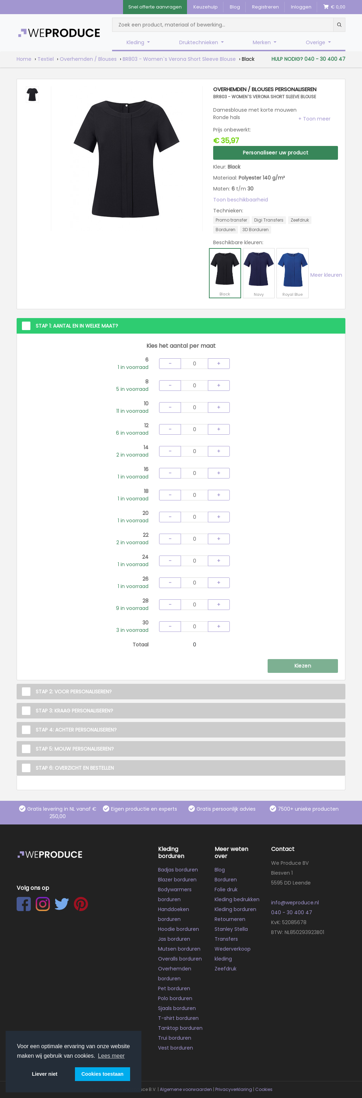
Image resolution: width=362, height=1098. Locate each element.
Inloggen (301, 7)
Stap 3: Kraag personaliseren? (74, 710)
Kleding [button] (136, 42)
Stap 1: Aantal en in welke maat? (77, 325)
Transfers (226, 939)
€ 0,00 (334, 7)
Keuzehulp (205, 7)
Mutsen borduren (179, 948)
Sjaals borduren (177, 1008)
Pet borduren (174, 988)
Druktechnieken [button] (199, 42)
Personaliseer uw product (276, 152)
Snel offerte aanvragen (155, 7)
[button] (314, 118)
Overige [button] (316, 42)
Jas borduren (174, 939)
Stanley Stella (231, 929)
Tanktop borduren (180, 1028)
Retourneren (230, 919)
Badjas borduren (178, 869)
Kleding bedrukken (237, 899)
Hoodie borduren (178, 929)
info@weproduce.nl (295, 902)
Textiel (45, 59)
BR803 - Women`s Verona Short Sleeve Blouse (179, 59)
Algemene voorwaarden (186, 1089)
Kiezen (302, 665)
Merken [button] (262, 42)
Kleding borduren (235, 909)
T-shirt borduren (178, 1018)
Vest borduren (175, 1047)
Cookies (264, 1089)
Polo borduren (175, 998)
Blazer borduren (177, 879)
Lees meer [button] (111, 1056)
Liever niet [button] (44, 1074)
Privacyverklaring (233, 1089)
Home (24, 59)
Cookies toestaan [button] (102, 1074)
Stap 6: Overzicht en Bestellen (75, 767)
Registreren (265, 7)
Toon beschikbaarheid (240, 199)
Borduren (226, 879)
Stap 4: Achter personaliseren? (76, 729)
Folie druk (226, 889)
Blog (235, 7)
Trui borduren (174, 1037)
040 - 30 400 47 (291, 912)
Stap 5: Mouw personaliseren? (75, 748)
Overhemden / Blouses (88, 59)
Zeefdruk (226, 968)
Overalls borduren (180, 958)
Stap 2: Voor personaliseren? (74, 691)
